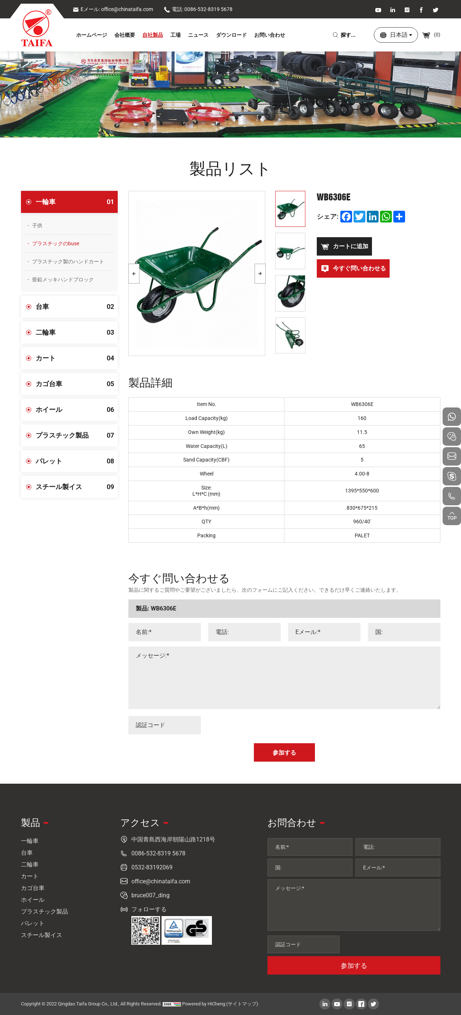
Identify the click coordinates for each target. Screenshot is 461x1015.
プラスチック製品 (77, 435)
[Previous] (133, 274)
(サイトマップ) (242, 1004)
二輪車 (77, 332)
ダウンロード (231, 35)
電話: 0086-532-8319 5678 (198, 9)
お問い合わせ (269, 35)
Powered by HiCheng (203, 1004)
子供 (37, 225)
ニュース (198, 35)
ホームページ (91, 35)
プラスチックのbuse (55, 243)
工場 (175, 35)
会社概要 (124, 35)
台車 (77, 307)
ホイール (77, 410)
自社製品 (152, 35)
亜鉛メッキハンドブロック (63, 279)
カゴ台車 (77, 384)
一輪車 (77, 202)
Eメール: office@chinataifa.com (112, 9)
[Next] (260, 274)
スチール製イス (77, 487)
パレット (77, 461)
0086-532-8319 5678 (158, 853)
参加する (354, 965)
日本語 (399, 34)
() (431, 35)
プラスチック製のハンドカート (68, 261)
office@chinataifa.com (160, 881)
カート (77, 358)
